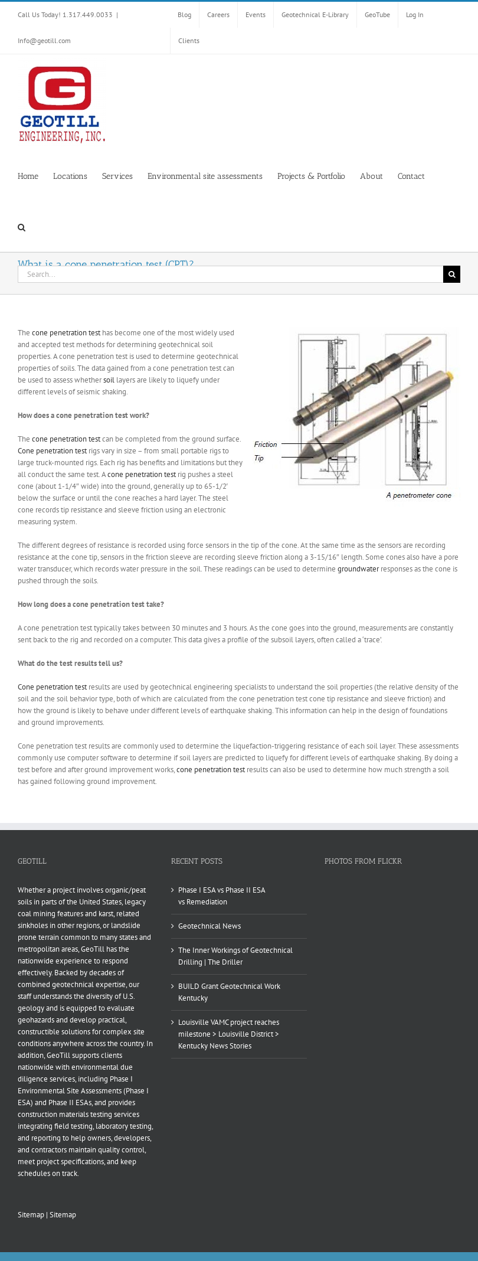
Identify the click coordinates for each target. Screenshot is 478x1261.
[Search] (451, 274)
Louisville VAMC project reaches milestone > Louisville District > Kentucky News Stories (228, 1034)
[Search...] (230, 274)
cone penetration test (66, 333)
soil (108, 380)
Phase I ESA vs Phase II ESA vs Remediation (221, 896)
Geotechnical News (209, 926)
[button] (21, 226)
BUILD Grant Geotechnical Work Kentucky (229, 992)
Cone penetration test (52, 451)
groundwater (358, 569)
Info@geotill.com (44, 40)
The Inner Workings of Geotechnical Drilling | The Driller (235, 956)
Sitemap (31, 1215)
